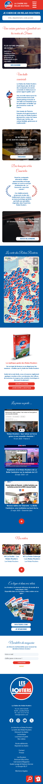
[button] (17, 276)
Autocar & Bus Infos (21, 759)
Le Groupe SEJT (21, 766)
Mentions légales (21, 771)
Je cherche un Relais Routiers (21, 727)
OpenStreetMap (24, 321)
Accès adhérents (21, 743)
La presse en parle (21, 737)
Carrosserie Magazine (21, 762)
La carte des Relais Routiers (22, 730)
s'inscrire (21, 662)
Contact (21, 750)
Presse (21, 753)
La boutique (21, 734)
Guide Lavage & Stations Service (21, 764)
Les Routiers (21, 757)
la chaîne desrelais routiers (21, 5)
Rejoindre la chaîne (21, 746)
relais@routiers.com (21, 715)
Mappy (16, 321)
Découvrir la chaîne (21, 732)
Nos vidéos (21, 739)
